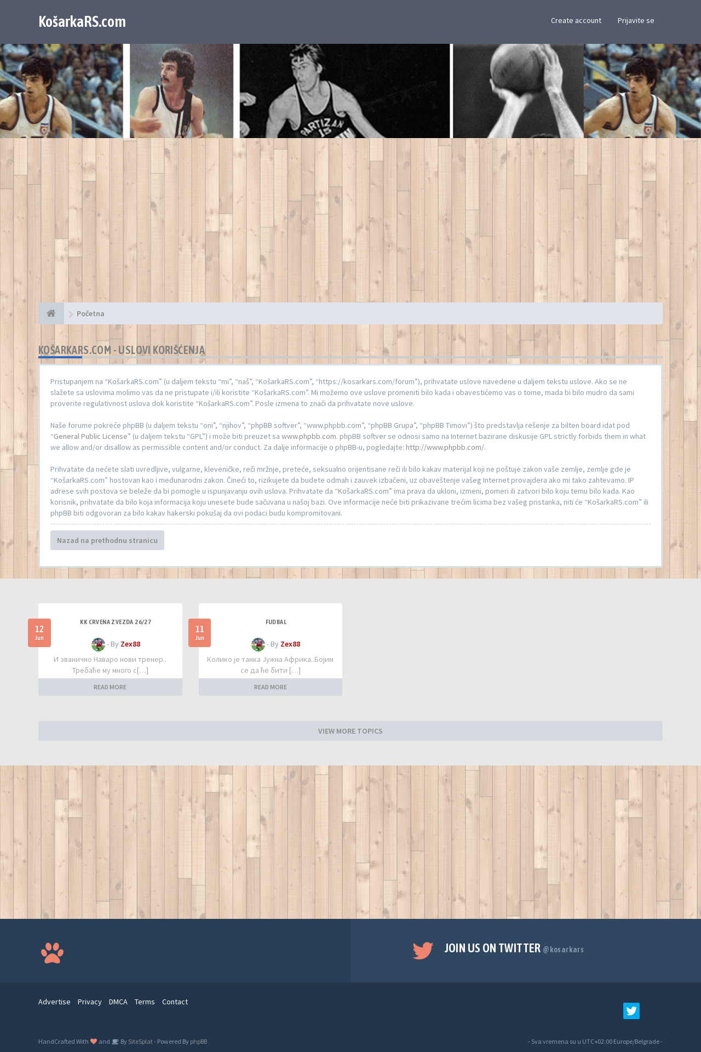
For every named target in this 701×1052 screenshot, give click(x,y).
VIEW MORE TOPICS (350, 731)
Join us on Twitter (514, 948)
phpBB (198, 1041)
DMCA (118, 1002)
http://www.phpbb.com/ (445, 447)
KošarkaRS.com (82, 21)
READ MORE (110, 687)
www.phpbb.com (308, 436)
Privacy (90, 1002)
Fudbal (276, 622)
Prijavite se (636, 20)
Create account (576, 20)
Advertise (54, 1002)
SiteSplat (140, 1041)
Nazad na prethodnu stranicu (107, 540)
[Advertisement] (350, 225)
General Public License (91, 436)
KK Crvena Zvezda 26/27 (115, 622)
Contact (175, 1002)
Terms (145, 1002)
